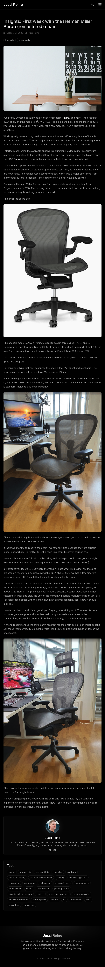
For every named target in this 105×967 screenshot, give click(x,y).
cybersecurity (82, 883)
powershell (76, 899)
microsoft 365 (42, 872)
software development (41, 877)
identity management (59, 894)
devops (54, 899)
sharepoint (14, 883)
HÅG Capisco (15, 159)
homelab (9, 40)
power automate (81, 894)
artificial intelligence (18, 899)
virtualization (43, 888)
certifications (15, 888)
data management (78, 877)
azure (12, 872)
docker (40, 894)
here (66, 117)
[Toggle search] (92, 4)
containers (29, 905)
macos (29, 888)
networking (29, 883)
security (60, 877)
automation (45, 883)
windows (71, 872)
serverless (14, 905)
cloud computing (17, 877)
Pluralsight (21, 792)
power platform (61, 888)
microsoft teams (63, 883)
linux (88, 899)
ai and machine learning (20, 894)
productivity (24, 40)
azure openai (39, 899)
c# (64, 899)
